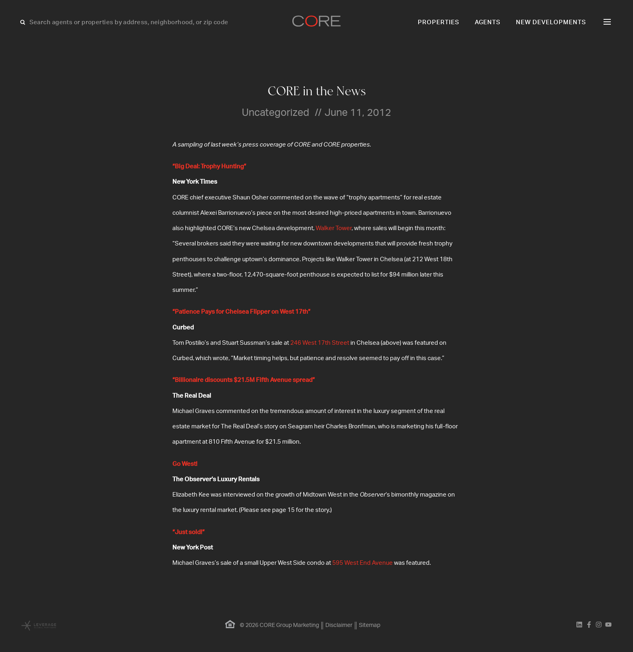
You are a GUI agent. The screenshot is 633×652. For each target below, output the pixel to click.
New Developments (551, 22)
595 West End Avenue (362, 563)
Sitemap (369, 625)
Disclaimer (338, 625)
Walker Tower (334, 228)
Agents (488, 22)
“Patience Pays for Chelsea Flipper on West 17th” (241, 312)
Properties (438, 22)
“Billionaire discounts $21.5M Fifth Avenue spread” (243, 380)
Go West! (184, 464)
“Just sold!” (188, 532)
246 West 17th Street (319, 343)
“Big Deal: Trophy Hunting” (209, 167)
